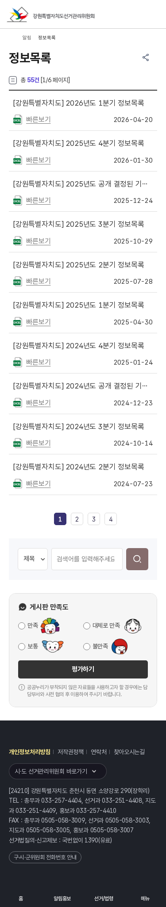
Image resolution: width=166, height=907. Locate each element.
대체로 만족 (106, 625)
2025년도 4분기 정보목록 (78, 143)
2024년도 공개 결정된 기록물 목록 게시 (83, 385)
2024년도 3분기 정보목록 (78, 426)
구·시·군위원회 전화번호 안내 (45, 857)
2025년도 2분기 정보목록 (78, 264)
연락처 (98, 751)
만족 (32, 625)
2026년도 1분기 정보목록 (78, 103)
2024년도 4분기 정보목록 (78, 345)
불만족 (100, 646)
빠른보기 (38, 119)
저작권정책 (71, 751)
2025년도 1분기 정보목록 (78, 305)
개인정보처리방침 (29, 751)
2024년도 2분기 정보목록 (78, 466)
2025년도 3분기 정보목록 (78, 224)
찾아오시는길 (129, 751)
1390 (91, 840)
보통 (32, 646)
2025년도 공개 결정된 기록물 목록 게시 (83, 183)
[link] (60, 519)
